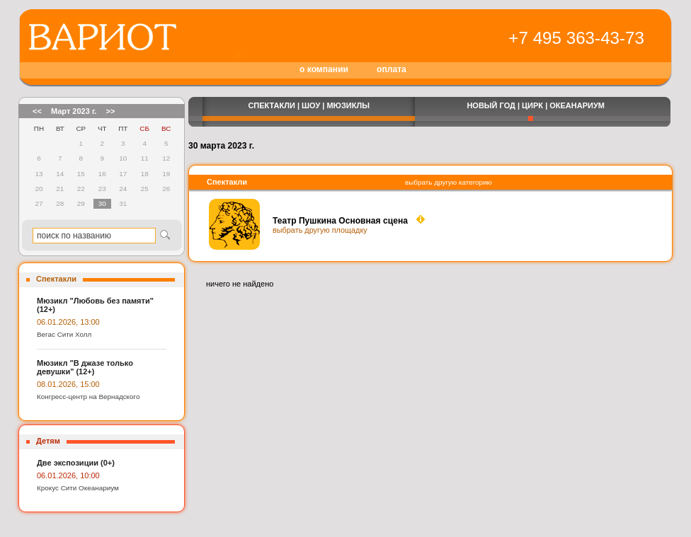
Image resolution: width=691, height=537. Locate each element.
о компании (323, 69)
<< (37, 111)
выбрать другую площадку (320, 230)
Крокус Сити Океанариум (78, 488)
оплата (391, 69)
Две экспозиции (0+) (76, 462)
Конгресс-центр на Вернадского (88, 396)
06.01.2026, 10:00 (68, 475)
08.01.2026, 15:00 (68, 384)
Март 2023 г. (74, 111)
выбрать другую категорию (448, 182)
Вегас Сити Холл (64, 334)
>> (110, 111)
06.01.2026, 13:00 (68, 322)
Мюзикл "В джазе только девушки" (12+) (85, 367)
